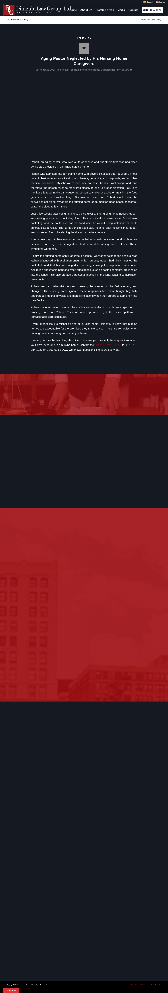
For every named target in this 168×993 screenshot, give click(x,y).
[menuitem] (73, 10)
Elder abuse (71, 70)
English (160, 2)
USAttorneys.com (31, 989)
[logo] (37, 10)
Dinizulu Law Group (107, 344)
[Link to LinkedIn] (159, 984)
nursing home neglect (89, 70)
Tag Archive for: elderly (17, 20)
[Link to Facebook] (151, 984)
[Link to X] (155, 984)
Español (148, 2)
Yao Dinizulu (126, 70)
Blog (61, 70)
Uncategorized (108, 70)
